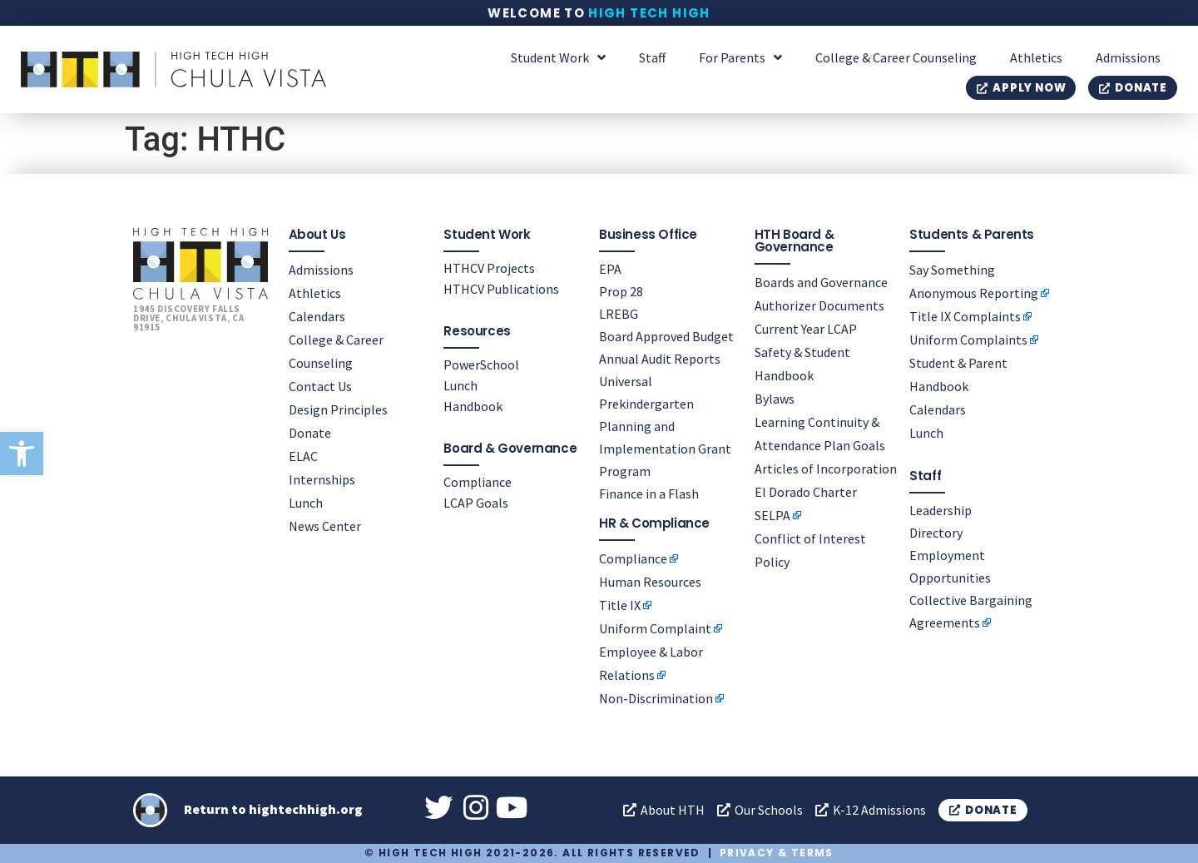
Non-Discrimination (656, 697)
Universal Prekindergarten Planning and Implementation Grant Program (665, 425)
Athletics (1036, 57)
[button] (21, 453)
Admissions (1128, 57)
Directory (936, 531)
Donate (310, 432)
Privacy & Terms (777, 853)
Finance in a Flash (649, 492)
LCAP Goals (475, 501)
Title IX (620, 604)
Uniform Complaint (655, 627)
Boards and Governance (821, 281)
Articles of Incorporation (826, 467)
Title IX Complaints (965, 315)
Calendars (317, 315)
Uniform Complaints (968, 338)
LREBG (618, 313)
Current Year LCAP (806, 328)
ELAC (303, 455)
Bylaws (775, 397)
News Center (325, 525)
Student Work (558, 57)
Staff (652, 57)
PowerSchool (481, 363)
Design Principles (338, 408)
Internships (322, 478)
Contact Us (320, 385)
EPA (610, 268)
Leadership (940, 509)
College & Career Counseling (896, 57)
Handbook (472, 405)
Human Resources (650, 581)
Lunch (306, 501)
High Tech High (649, 13)
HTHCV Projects (489, 267)
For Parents (740, 57)
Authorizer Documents (819, 304)
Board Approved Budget (666, 335)
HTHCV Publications (501, 288)
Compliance (477, 481)
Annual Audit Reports (659, 358)
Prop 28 (621, 290)
